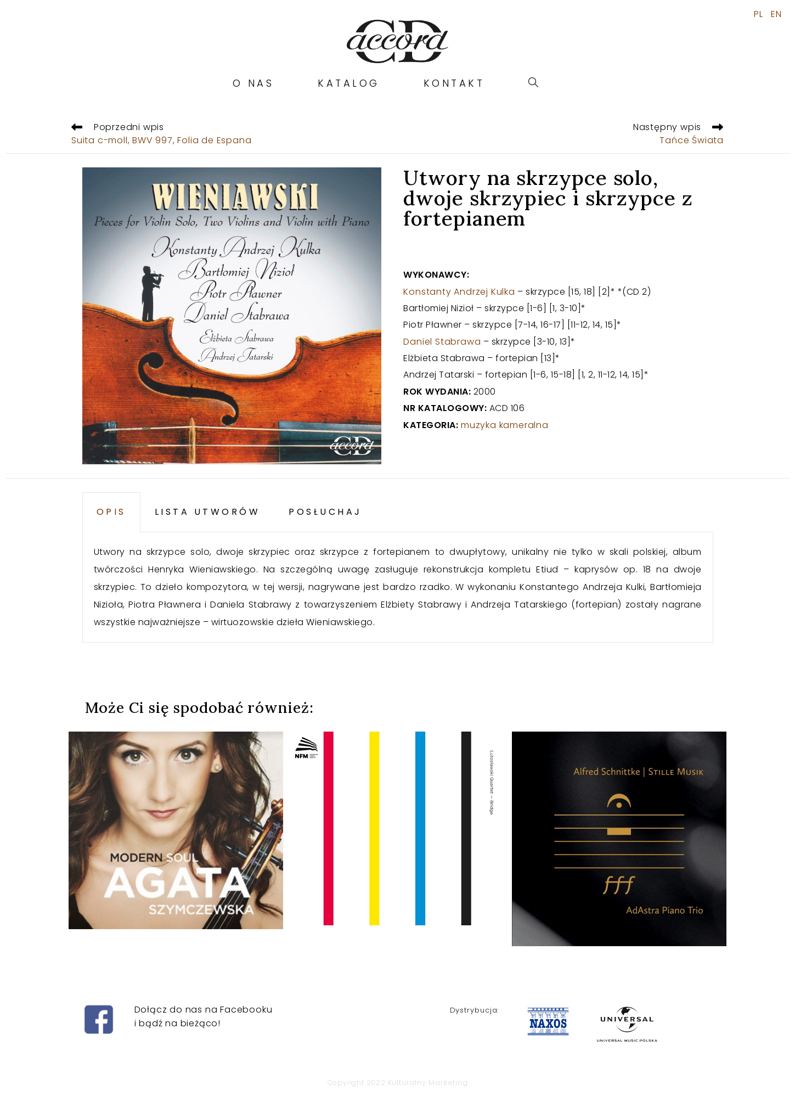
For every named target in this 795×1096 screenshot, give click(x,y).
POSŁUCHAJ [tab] (325, 511)
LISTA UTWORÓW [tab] (208, 511)
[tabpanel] (397, 587)
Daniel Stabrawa (442, 341)
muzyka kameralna (505, 425)
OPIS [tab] (111, 511)
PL (758, 14)
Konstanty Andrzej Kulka (459, 291)
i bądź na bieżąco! (177, 1023)
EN (776, 14)
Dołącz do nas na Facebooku (203, 1009)
